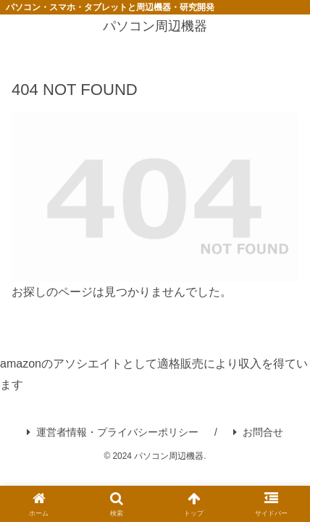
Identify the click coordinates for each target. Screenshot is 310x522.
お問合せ (258, 432)
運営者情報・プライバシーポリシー (112, 432)
